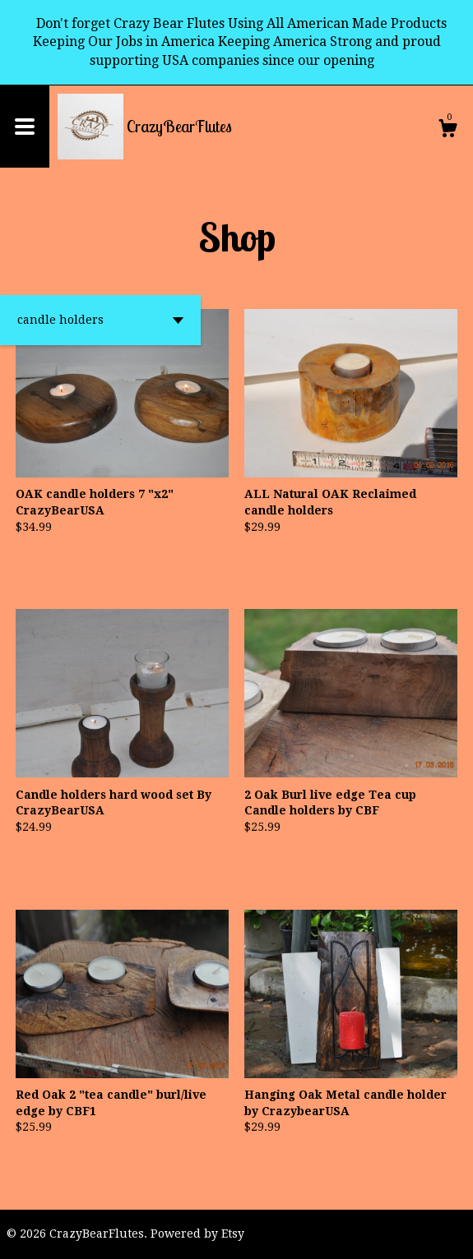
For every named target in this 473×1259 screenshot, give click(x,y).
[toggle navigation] (24, 126)
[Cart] (447, 130)
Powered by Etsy (197, 1233)
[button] (100, 320)
